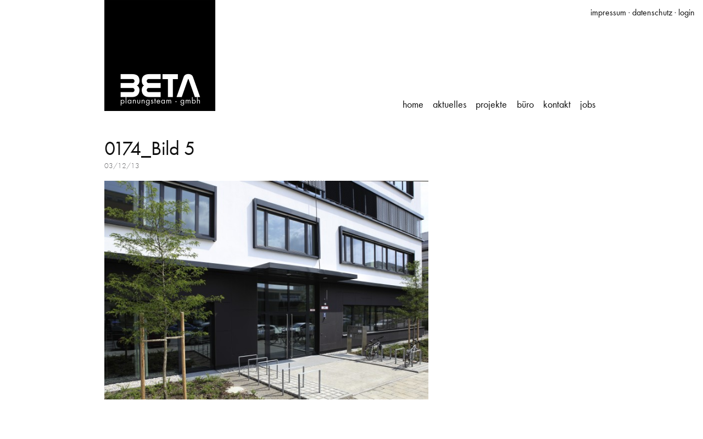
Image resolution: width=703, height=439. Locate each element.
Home (413, 104)
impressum (608, 12)
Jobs (587, 104)
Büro (525, 104)
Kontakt (557, 104)
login (686, 12)
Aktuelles (449, 104)
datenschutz (652, 12)
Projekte (491, 104)
